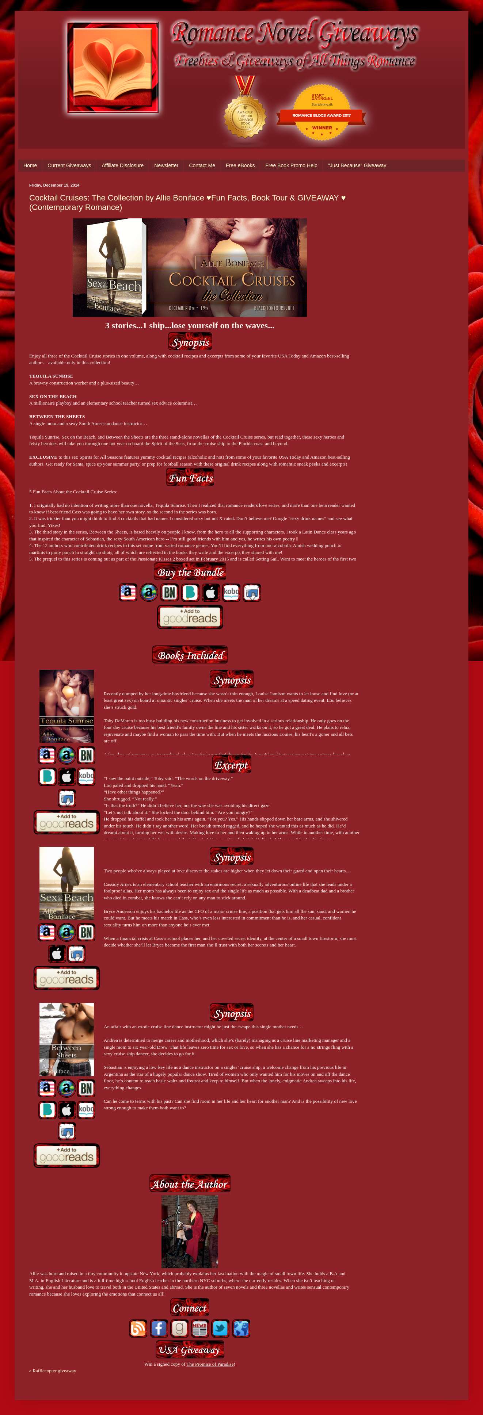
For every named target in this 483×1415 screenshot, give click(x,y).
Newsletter (166, 165)
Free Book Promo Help (291, 165)
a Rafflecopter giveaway (52, 1370)
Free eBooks (240, 165)
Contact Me (202, 165)
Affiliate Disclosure (123, 165)
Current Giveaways (69, 165)
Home (30, 165)
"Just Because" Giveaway (357, 165)
